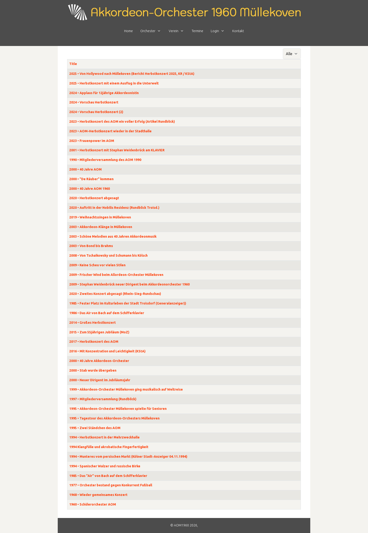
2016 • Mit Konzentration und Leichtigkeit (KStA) (107, 351)
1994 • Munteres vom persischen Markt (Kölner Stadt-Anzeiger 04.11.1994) (128, 456)
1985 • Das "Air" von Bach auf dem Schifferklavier (108, 476)
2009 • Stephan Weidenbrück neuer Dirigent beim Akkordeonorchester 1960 (129, 284)
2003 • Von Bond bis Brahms (91, 246)
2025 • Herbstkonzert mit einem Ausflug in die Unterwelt (114, 83)
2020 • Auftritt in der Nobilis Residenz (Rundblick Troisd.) (114, 207)
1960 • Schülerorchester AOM (92, 504)
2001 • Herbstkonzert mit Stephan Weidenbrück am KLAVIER (117, 150)
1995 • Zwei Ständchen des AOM (94, 428)
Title (73, 64)
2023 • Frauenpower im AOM (91, 141)
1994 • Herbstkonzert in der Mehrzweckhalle (104, 437)
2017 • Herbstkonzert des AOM (93, 341)
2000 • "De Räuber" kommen (91, 179)
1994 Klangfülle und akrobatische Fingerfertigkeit (108, 447)
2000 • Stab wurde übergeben (92, 370)
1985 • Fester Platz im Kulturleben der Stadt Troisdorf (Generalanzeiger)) (127, 303)
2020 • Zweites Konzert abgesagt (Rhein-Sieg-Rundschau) (115, 294)
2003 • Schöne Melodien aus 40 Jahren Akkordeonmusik (113, 236)
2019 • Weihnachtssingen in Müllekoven (100, 217)
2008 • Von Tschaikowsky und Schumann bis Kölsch (108, 255)
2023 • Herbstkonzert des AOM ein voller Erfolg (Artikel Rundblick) (122, 121)
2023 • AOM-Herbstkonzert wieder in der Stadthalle (110, 131)
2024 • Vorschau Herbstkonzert (93, 102)
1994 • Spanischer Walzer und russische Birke (104, 466)
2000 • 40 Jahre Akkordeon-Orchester (99, 361)
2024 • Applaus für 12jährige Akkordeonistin (104, 93)
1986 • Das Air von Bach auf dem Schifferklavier (106, 313)
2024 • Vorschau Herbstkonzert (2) (96, 112)
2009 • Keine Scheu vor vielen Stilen (97, 265)
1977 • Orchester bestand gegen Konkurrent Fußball (110, 485)
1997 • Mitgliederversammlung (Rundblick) (102, 399)
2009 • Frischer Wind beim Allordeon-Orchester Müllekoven (116, 275)
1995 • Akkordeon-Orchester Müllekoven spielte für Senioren (118, 409)
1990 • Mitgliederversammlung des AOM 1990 (105, 160)
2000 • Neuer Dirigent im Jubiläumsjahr (99, 380)
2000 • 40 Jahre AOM (85, 169)
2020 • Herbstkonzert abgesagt (94, 198)
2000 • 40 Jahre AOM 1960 (89, 188)
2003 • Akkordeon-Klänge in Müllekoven (100, 227)
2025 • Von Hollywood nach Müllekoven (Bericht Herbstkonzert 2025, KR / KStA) (131, 74)
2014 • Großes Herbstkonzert (92, 322)
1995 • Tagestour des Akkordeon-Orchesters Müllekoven (114, 418)
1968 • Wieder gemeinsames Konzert (98, 495)
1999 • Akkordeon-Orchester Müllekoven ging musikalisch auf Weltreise (126, 389)
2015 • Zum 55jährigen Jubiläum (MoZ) (99, 332)
